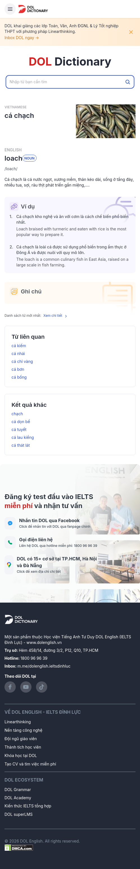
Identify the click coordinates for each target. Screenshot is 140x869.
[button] (70, 168)
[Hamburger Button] (10, 9)
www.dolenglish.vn (44, 642)
